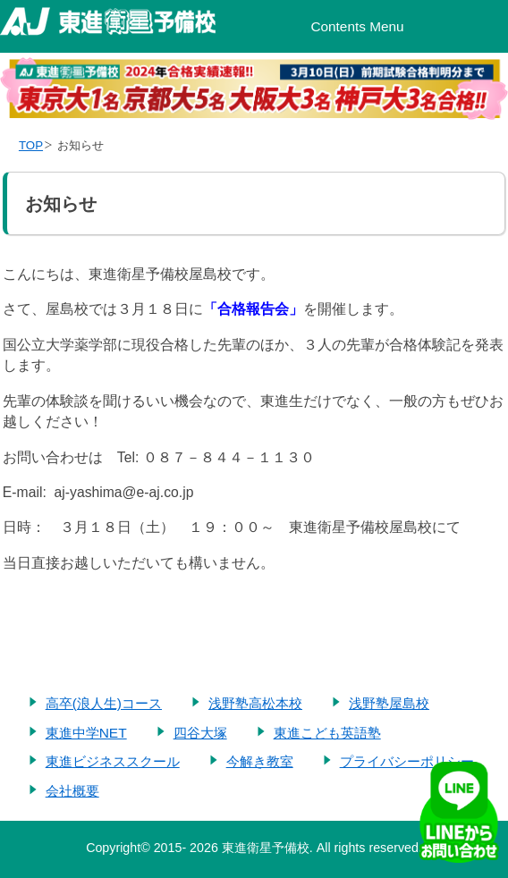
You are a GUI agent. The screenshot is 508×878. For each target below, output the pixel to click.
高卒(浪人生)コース (104, 703)
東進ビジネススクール (113, 761)
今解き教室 (259, 761)
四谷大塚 (200, 732)
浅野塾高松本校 (255, 703)
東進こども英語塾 (327, 732)
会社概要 (72, 790)
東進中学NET (86, 732)
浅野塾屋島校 (389, 703)
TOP (31, 145)
